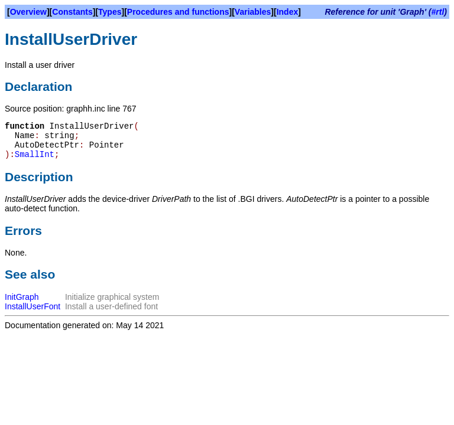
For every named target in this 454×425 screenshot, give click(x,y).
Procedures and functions (178, 12)
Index (288, 12)
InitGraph (22, 297)
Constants (72, 12)
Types (109, 12)
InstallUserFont (32, 306)
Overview (28, 12)
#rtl (438, 12)
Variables (253, 12)
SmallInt (34, 154)
